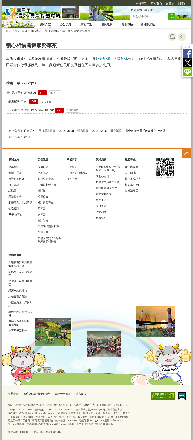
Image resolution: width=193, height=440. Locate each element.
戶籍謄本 (136, 10)
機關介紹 (45, 24)
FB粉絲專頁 (15, 214)
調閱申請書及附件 (106, 188)
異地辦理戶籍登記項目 (20, 313)
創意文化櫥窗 (104, 193)
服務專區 (127, 24)
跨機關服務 (148, 24)
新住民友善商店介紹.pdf (21, 92)
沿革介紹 (13, 166)
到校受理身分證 (17, 296)
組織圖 (12, 190)
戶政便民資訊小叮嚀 (108, 182)
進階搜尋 (183, 16)
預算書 (42, 208)
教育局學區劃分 (17, 330)
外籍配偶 (103, 59)
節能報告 (43, 232)
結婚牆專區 (131, 190)
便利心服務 (102, 176)
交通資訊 (13, 208)
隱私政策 (77, 393)
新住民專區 (52, 30)
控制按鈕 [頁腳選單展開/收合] (186, 153)
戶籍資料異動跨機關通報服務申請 (20, 264)
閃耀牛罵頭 (15, 172)
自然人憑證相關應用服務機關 (20, 323)
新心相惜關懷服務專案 (76, 30)
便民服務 (107, 24)
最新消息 (43, 166)
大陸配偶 (120, 59)
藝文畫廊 (101, 199)
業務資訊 (86, 24)
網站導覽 (141, 3)
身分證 (148, 10)
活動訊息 (43, 172)
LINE (187, 71)
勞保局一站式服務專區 (20, 273)
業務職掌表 (15, 196)
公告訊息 (65, 24)
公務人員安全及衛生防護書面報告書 (49, 240)
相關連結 (101, 217)
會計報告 (43, 220)
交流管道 (101, 205)
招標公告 (43, 196)
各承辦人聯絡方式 (83, 404)
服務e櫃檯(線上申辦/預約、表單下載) (108, 168)
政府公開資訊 (46, 178)
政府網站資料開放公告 (35, 393)
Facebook (187, 53)
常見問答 (72, 178)
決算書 (42, 214)
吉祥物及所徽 (16, 178)
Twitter (187, 62)
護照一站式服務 (17, 290)
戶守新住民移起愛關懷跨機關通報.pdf (30, 110)
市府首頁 (156, 3)
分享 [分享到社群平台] (187, 46)
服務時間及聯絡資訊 (20, 202)
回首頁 (182, 3)
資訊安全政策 (59, 393)
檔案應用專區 (133, 184)
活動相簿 (101, 211)
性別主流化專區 (134, 178)
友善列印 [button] (172, 37)
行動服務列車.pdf (17, 101)
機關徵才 (43, 190)
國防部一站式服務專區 (20, 283)
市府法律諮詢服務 (48, 226)
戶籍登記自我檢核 (77, 172)
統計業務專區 (46, 202)
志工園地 (130, 172)
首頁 (24, 30)
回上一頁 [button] (182, 37)
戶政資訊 (72, 166)
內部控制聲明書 (47, 184)
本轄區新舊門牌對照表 (20, 304)
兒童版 (170, 3)
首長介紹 (13, 184)
